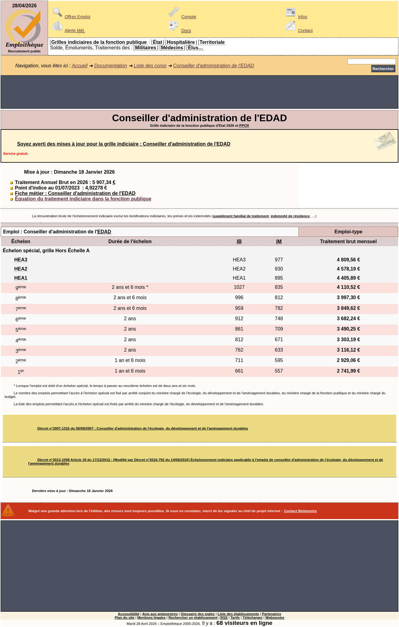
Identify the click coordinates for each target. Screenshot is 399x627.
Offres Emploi (70, 16)
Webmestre (274, 617)
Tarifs (235, 617)
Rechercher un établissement (192, 617)
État (157, 42)
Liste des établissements (238, 614)
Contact (298, 30)
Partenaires (271, 614)
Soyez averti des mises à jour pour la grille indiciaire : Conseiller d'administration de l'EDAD (123, 144)
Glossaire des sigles (197, 614)
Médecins (172, 47)
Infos (295, 16)
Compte (181, 16)
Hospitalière (181, 42)
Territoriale (212, 42)
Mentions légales (151, 617)
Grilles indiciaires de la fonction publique (99, 42)
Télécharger (252, 617)
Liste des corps (150, 65)
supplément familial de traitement (241, 216)
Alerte (67, 30)
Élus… (195, 47)
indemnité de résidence (290, 216)
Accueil (80, 65)
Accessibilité (128, 614)
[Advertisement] (199, 92)
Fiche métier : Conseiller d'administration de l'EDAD (75, 193)
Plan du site (125, 617)
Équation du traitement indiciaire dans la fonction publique (83, 198)
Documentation (110, 65)
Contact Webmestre (300, 511)
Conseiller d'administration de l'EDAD (213, 65)
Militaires (145, 47)
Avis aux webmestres (160, 614)
